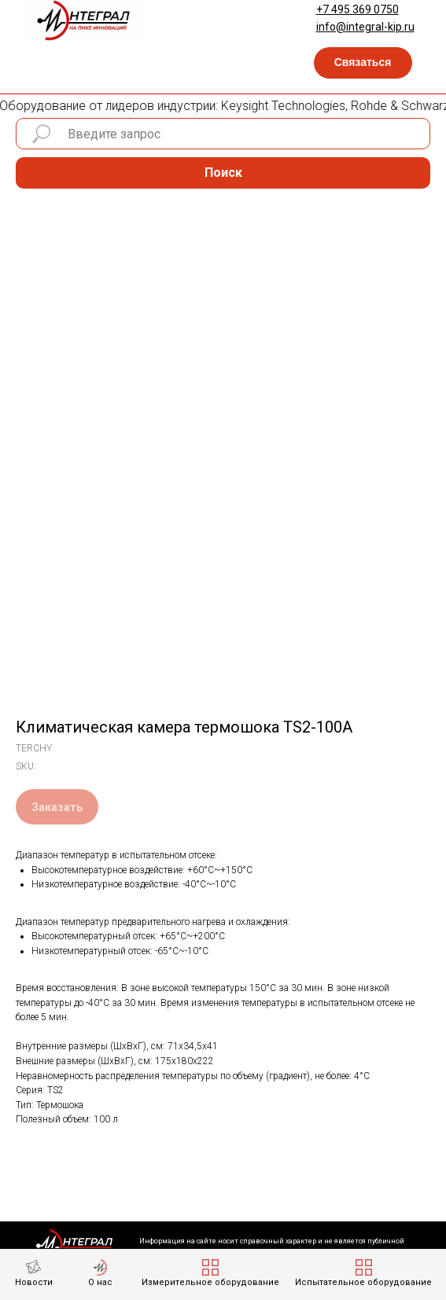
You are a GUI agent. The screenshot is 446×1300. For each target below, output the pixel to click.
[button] (363, 63)
